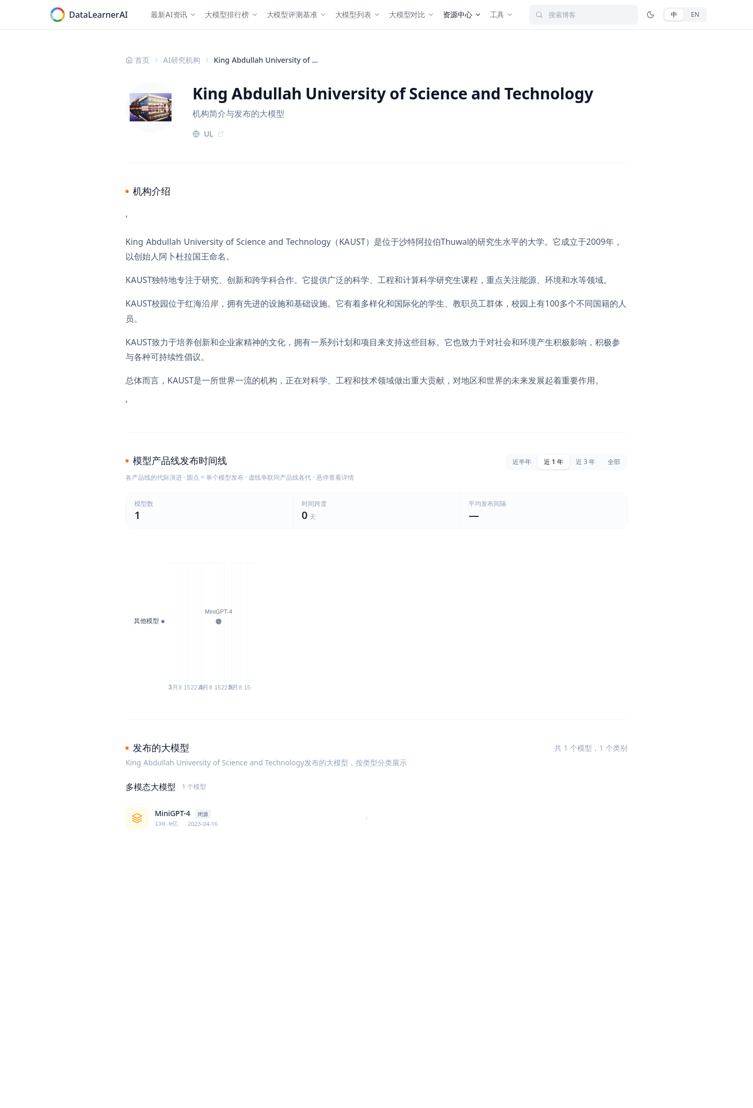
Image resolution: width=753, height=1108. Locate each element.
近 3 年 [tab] (585, 462)
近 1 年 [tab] (553, 462)
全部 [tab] (614, 462)
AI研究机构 (181, 59)
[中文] (674, 14)
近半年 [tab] (521, 462)
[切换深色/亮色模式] (650, 14)
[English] (694, 14)
